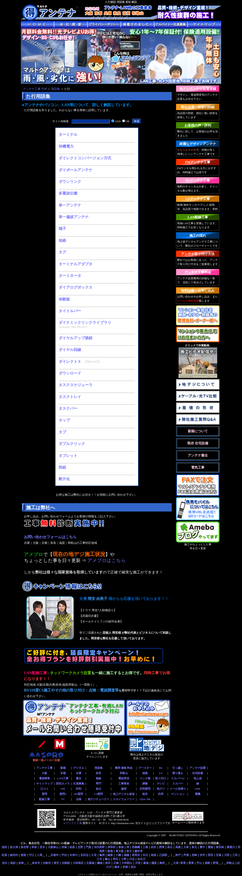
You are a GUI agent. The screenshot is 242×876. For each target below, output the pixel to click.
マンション (178, 794)
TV (63, 799)
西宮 (210, 855)
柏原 (72, 847)
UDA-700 (145, 799)
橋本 (117, 866)
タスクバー (68, 408)
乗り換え (177, 773)
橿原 (154, 863)
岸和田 (111, 847)
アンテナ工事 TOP (35, 88)
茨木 (42, 847)
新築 (63, 768)
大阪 (44, 773)
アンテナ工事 (44, 768)
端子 (62, 228)
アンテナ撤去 (198, 455)
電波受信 (123, 778)
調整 (145, 783)
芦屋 (186, 855)
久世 (94, 855)
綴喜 (110, 855)
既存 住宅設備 (197, 443)
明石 (115, 859)
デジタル (78, 768)
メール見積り (178, 788)
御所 (162, 863)
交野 (80, 847)
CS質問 (98, 794)
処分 (98, 788)
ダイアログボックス (75, 287)
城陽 (126, 855)
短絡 (62, 240)
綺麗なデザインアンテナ (197, 144)
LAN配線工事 (198, 217)
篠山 (107, 859)
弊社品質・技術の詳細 (197, 107)
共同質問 (145, 788)
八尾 (39, 855)
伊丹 (202, 855)
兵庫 (78, 773)
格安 (145, 794)
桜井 (108, 863)
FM (63, 788)
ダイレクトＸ (70, 361)
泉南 (121, 847)
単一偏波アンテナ (74, 217)
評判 (78, 788)
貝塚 (64, 847)
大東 (186, 847)
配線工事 (44, 799)
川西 (226, 855)
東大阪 (120, 851)
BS (160, 768)
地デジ (161, 788)
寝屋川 (231, 847)
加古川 (141, 859)
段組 (62, 467)
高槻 (178, 847)
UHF (197, 788)
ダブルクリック (72, 444)
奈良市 (36, 863)
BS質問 (78, 794)
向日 (145, 855)
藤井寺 (139, 851)
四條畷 (136, 847)
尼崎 (194, 855)
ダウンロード (70, 373)
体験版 (64, 299)
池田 (4, 847)
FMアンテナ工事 (197, 162)
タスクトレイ (70, 397)
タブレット (68, 456)
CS (160, 773)
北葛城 (90, 863)
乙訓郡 (163, 855)
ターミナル (68, 134)
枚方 (129, 851)
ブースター (145, 768)
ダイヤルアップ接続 (75, 338)
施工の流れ (197, 235)
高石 (170, 847)
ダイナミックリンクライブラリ (85, 322)
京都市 (54, 855)
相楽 (153, 855)
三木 (99, 859)
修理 (123, 788)
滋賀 (145, 773)
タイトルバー (70, 311)
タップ (64, 420)
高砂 (13, 863)
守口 (31, 855)
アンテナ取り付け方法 (197, 254)
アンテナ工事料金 (197, 272)
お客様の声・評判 (197, 125)
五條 (116, 863)
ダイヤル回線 (70, 350)
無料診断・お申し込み (197, 290)
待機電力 (66, 146)
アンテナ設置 (197, 768)
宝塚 (218, 855)
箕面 (23, 855)
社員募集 (78, 783)
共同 (160, 794)
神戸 (178, 855)
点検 (78, 799)
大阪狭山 (53, 847)
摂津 (161, 847)
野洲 (215, 863)
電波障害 (44, 778)
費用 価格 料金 (123, 768)
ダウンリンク (70, 182)
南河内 (14, 855)
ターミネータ (70, 276)
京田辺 (84, 855)
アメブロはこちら (106, 560)
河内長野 (99, 847)
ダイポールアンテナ (75, 170)
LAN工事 (62, 778)
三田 (235, 855)
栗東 (191, 863)
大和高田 (78, 863)
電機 (197, 794)
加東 (21, 863)
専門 (98, 783)
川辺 (132, 859)
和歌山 (124, 773)
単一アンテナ (70, 205)
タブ (62, 432)
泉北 (194, 847)
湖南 (207, 863)
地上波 (198, 778)
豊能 (210, 847)
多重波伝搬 (68, 193)
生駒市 (47, 863)
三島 (145, 847)
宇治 (64, 855)
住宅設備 (197, 773)
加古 (5, 863)
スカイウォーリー (124, 799)
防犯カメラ (63, 783)
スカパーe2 (177, 778)
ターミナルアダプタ (75, 264)
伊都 (125, 866)
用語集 (55, 88)
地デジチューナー (98, 799)
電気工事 (197, 467)
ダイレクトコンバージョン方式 (85, 158)
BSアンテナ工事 (198, 180)
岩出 (133, 866)
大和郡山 (126, 863)
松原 (4, 855)
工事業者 (123, 783)
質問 (44, 794)
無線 (98, 778)
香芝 (56, 863)
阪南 (110, 851)
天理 (137, 863)
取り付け (160, 778)
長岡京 (136, 855)
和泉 (34, 847)
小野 (123, 859)
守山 (199, 863)
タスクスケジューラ (75, 385)
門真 (88, 847)
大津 (175, 863)
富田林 (220, 847)
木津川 (73, 855)
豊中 (202, 847)
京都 (63, 773)
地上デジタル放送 (124, 794)
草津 (183, 863)
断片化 (64, 479)
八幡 (118, 855)
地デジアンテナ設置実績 (197, 88)
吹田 (153, 847)
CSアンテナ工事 (198, 199)
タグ (62, 252)
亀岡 (102, 855)
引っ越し (177, 768)
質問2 (62, 794)
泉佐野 (25, 847)
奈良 (98, 773)
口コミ (44, 788)
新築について (198, 431)
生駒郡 (66, 863)
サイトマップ (44, 783)
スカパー (177, 783)
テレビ (161, 783)
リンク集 (145, 778)
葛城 (146, 863)
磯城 (99, 863)
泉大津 (14, 847)
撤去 (78, 778)
